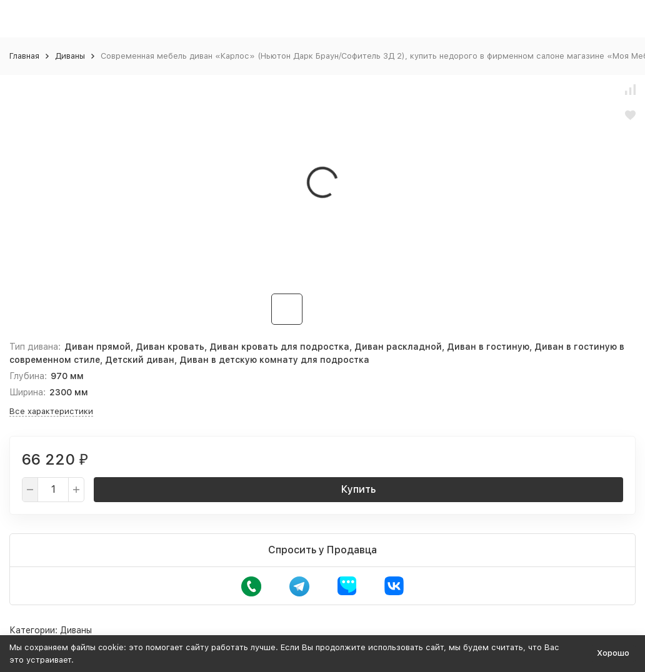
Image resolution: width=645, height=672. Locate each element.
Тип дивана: (35, 347)
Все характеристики (51, 411)
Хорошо (613, 653)
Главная (24, 56)
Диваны (70, 56)
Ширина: (27, 392)
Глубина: (28, 376)
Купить (358, 489)
